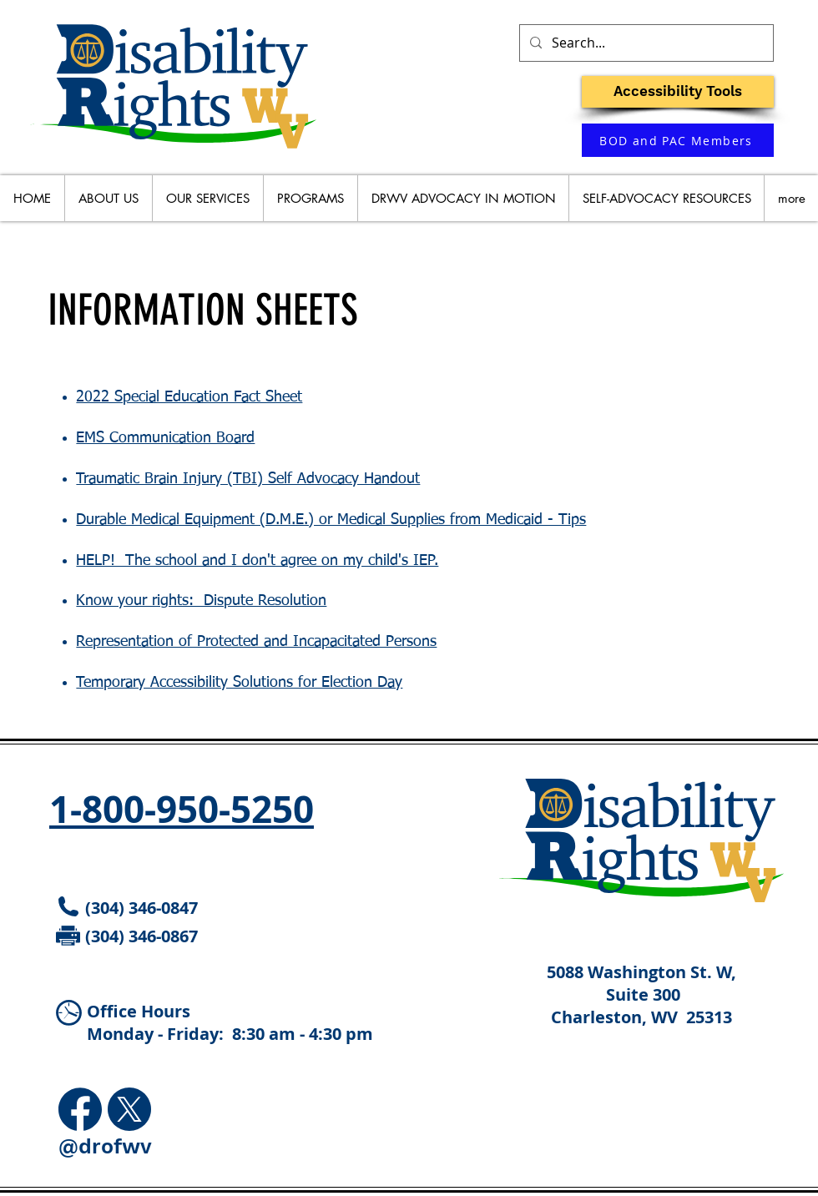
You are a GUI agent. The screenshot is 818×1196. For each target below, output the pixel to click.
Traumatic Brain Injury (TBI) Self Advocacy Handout (248, 479)
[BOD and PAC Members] (678, 140)
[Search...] (645, 43)
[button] (678, 92)
